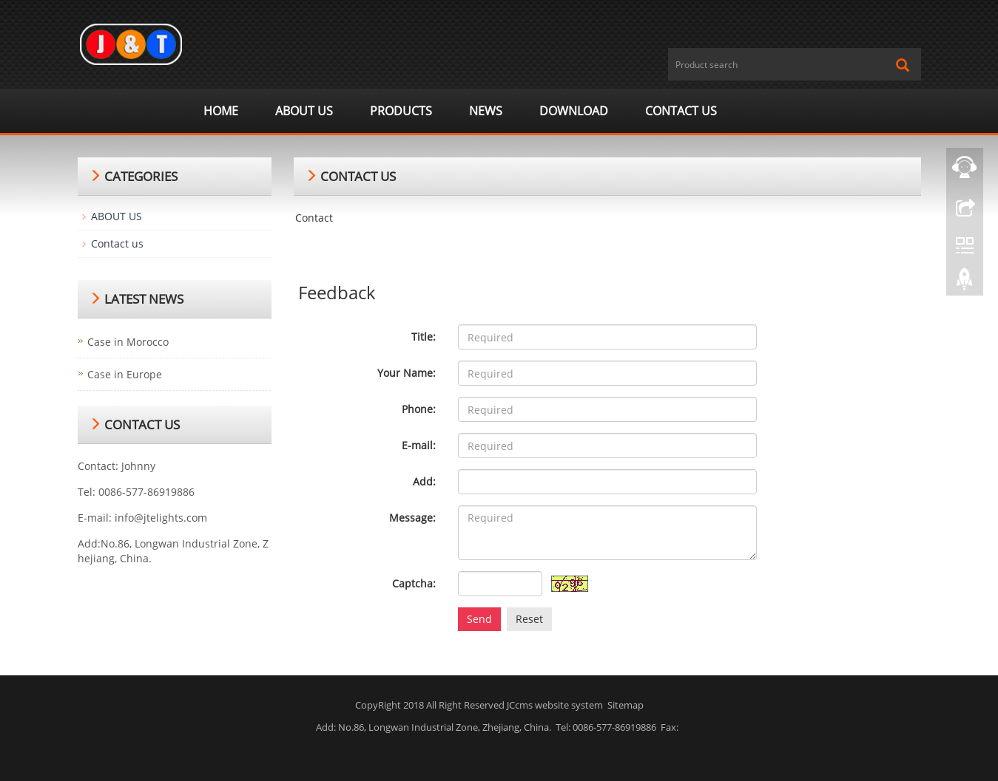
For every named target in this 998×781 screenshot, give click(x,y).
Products (401, 111)
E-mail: (419, 445)
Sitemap (625, 705)
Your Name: (406, 373)
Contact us (681, 111)
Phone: (419, 409)
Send (479, 619)
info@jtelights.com (161, 518)
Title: (423, 337)
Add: (424, 481)
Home (220, 111)
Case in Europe (124, 374)
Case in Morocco (128, 342)
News (485, 111)
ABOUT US (304, 111)
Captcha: (414, 583)
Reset (529, 619)
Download (573, 111)
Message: (412, 518)
